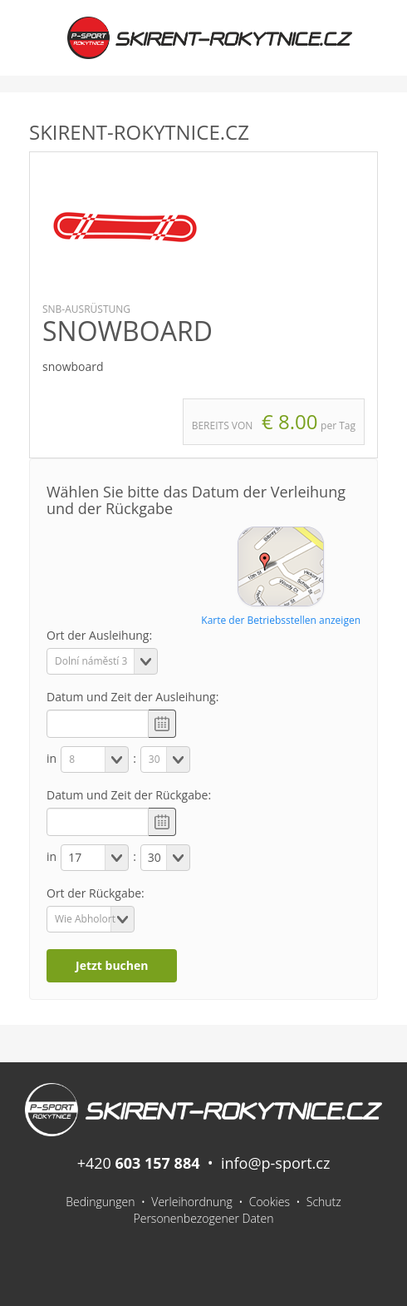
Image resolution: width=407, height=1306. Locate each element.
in (51, 758)
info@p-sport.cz (275, 1163)
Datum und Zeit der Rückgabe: (129, 795)
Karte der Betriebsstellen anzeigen (280, 620)
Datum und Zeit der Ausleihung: (132, 697)
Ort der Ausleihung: (99, 635)
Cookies (269, 1202)
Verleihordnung (192, 1202)
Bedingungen (100, 1202)
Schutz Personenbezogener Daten (237, 1210)
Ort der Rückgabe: (96, 893)
